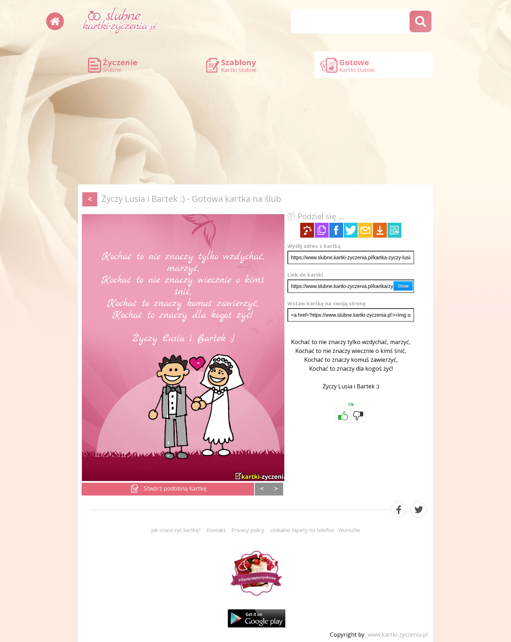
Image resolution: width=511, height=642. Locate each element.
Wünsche (349, 529)
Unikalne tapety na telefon (302, 529)
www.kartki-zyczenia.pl (398, 634)
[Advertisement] (255, 131)
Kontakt (216, 529)
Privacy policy (247, 529)
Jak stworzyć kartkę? (176, 529)
